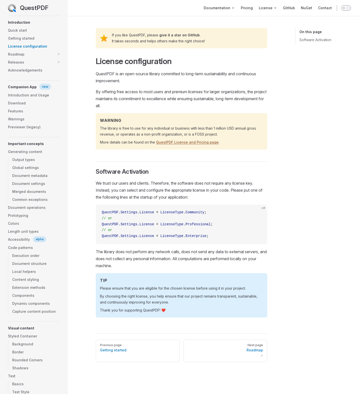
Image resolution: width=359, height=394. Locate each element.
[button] (34, 22)
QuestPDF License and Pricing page (187, 142)
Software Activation (315, 40)
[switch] (346, 8)
